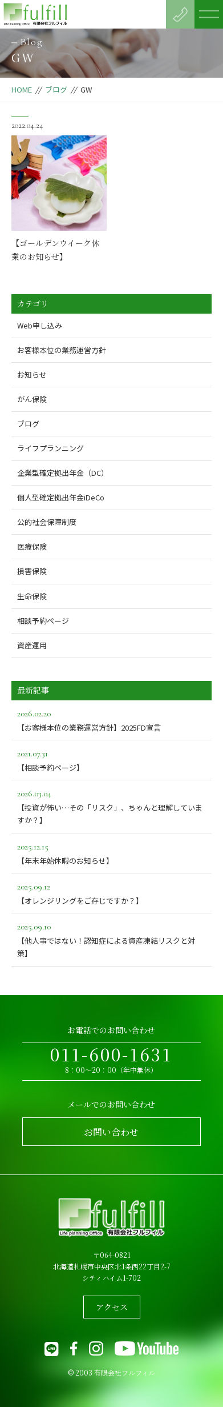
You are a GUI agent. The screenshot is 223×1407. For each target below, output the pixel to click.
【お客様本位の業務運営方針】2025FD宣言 (111, 719)
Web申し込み (39, 325)
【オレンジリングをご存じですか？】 (111, 892)
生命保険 (32, 596)
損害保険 (32, 571)
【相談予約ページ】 (111, 759)
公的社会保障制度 (46, 521)
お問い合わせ (111, 1132)
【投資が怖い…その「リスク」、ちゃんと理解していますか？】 (111, 805)
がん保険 (32, 399)
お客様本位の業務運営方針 (61, 349)
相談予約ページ (43, 620)
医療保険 (32, 546)
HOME (21, 89)
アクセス (112, 1307)
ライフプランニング (50, 448)
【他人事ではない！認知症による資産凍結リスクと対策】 (111, 939)
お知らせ (32, 374)
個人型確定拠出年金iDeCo (60, 497)
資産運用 (32, 645)
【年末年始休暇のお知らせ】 (111, 852)
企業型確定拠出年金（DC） (62, 472)
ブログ (56, 89)
